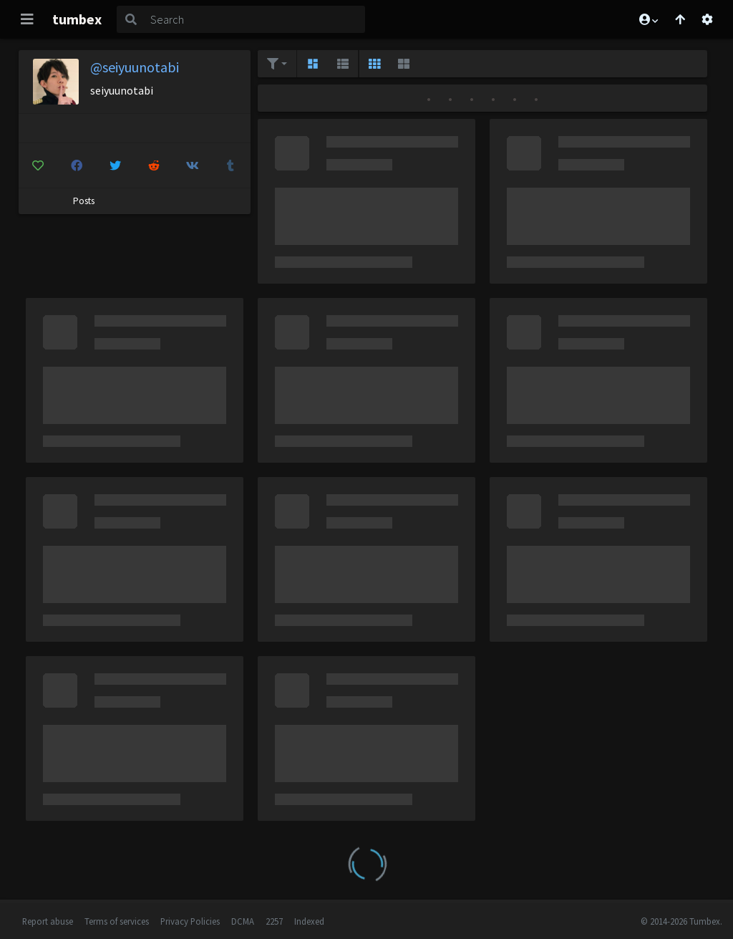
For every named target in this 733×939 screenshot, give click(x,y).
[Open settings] (707, 19)
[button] (647, 19)
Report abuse (47, 921)
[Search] (255, 19)
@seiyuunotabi (134, 67)
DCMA (242, 921)
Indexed (309, 921)
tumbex (77, 19)
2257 (274, 921)
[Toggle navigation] (27, 19)
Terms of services (116, 921)
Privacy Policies (190, 921)
